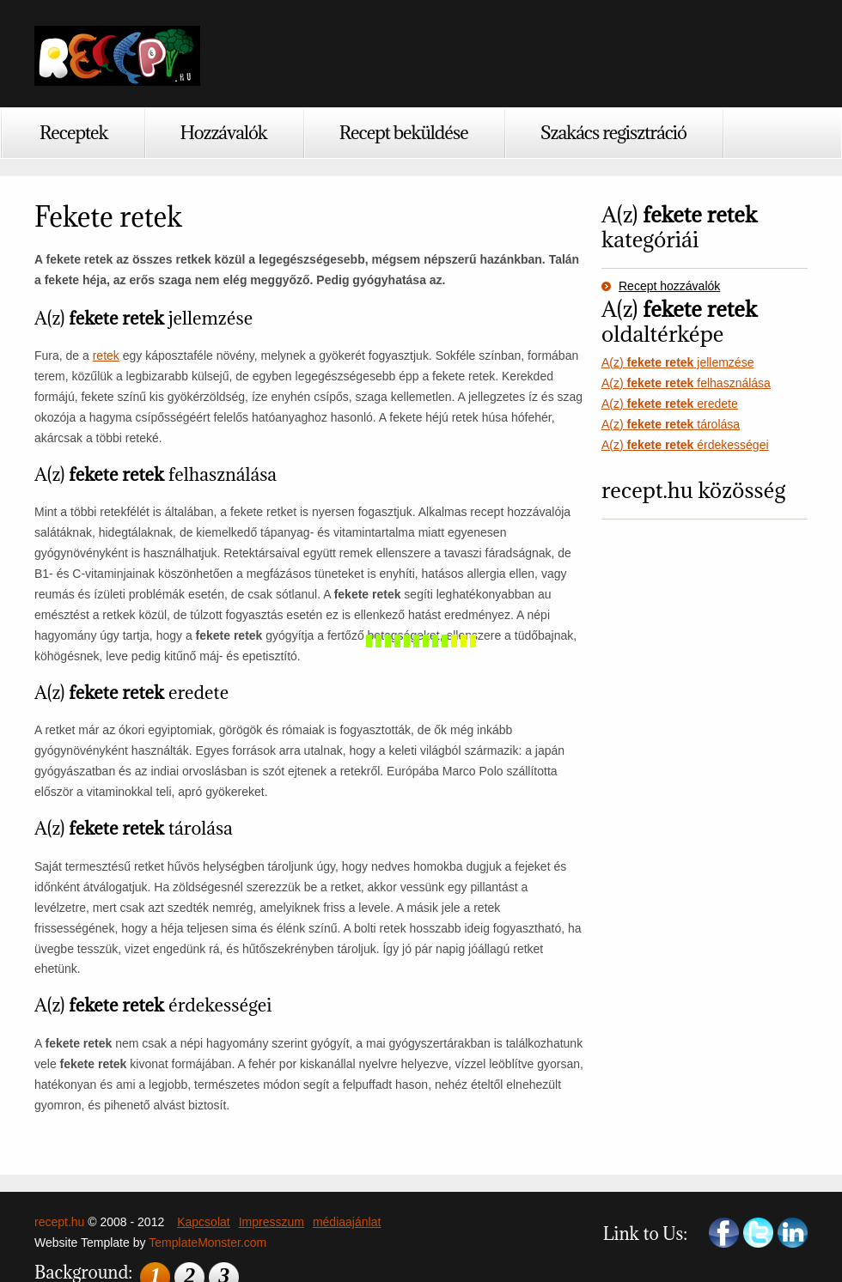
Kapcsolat (203, 1222)
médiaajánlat (347, 1222)
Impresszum (271, 1222)
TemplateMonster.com (207, 1242)
